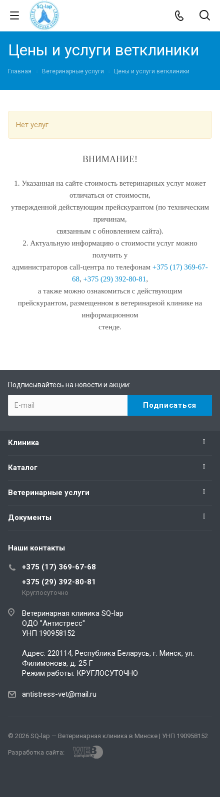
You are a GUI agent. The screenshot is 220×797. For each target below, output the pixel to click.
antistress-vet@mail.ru (59, 694)
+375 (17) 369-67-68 (59, 566)
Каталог (23, 467)
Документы (30, 517)
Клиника (23, 442)
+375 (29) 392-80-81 (59, 581)
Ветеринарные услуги (49, 492)
